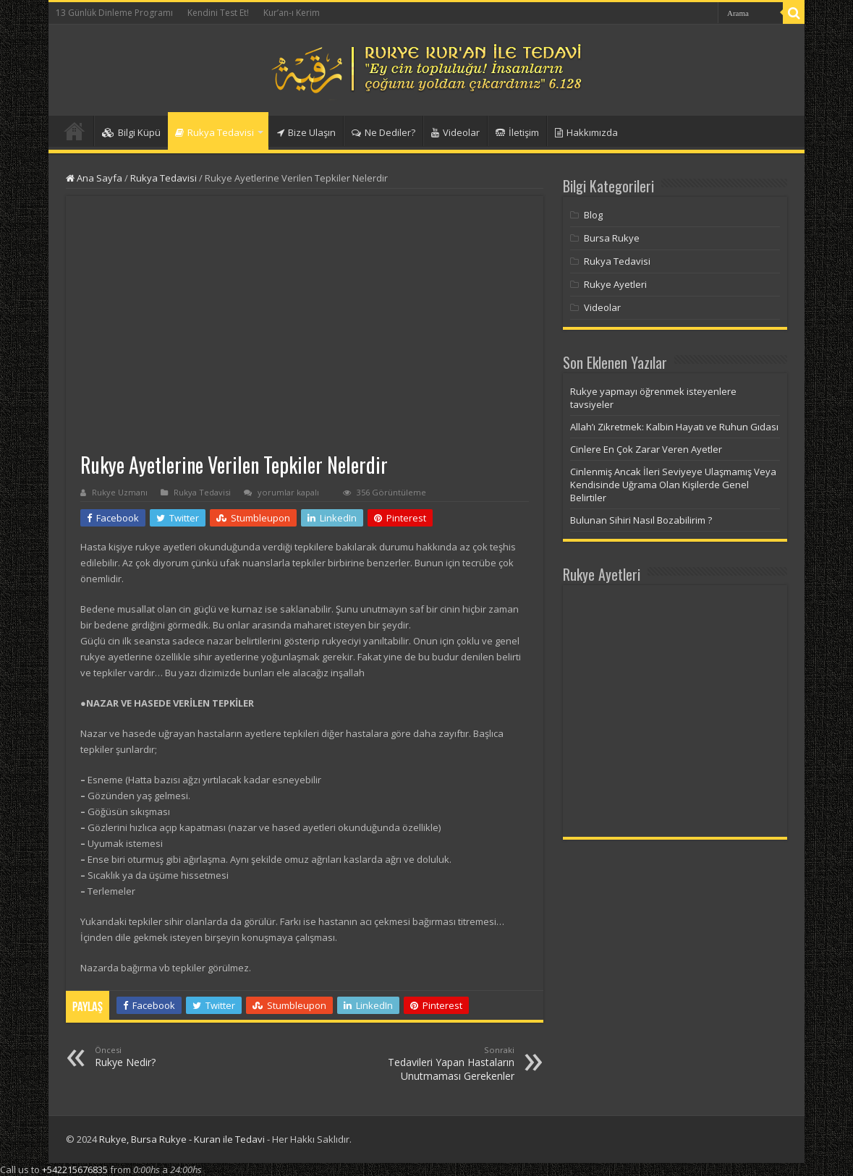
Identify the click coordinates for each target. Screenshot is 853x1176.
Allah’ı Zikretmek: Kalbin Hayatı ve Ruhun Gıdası (674, 426)
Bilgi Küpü (131, 132)
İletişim (517, 132)
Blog (593, 214)
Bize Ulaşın (306, 132)
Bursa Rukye (612, 237)
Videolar (455, 132)
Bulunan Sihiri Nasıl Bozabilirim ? (641, 520)
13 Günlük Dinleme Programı (114, 13)
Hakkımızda (586, 132)
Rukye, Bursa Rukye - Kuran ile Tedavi (182, 1139)
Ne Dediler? (383, 132)
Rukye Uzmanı (120, 492)
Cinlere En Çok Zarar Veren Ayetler (646, 449)
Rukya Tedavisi (214, 132)
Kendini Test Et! (218, 13)
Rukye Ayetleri (615, 284)
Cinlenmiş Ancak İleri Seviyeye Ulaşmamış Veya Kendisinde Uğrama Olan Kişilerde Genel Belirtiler (673, 484)
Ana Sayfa (94, 177)
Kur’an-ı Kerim (291, 13)
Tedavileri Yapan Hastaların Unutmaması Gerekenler (440, 1063)
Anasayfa (74, 131)
